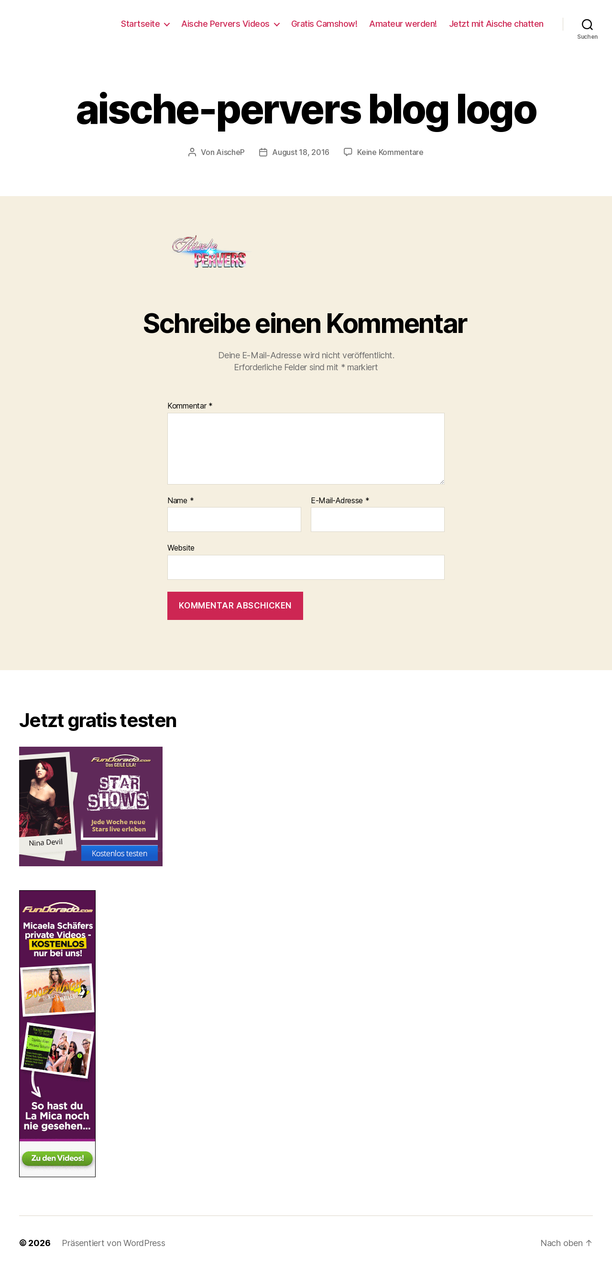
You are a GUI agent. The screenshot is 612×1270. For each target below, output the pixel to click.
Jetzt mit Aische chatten (496, 24)
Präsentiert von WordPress (113, 1243)
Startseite (140, 24)
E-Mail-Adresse (340, 501)
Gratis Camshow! (324, 24)
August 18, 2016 (300, 152)
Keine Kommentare (390, 152)
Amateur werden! (403, 24)
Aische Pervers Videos (225, 24)
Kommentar (190, 406)
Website (181, 547)
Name (180, 501)
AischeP (230, 152)
